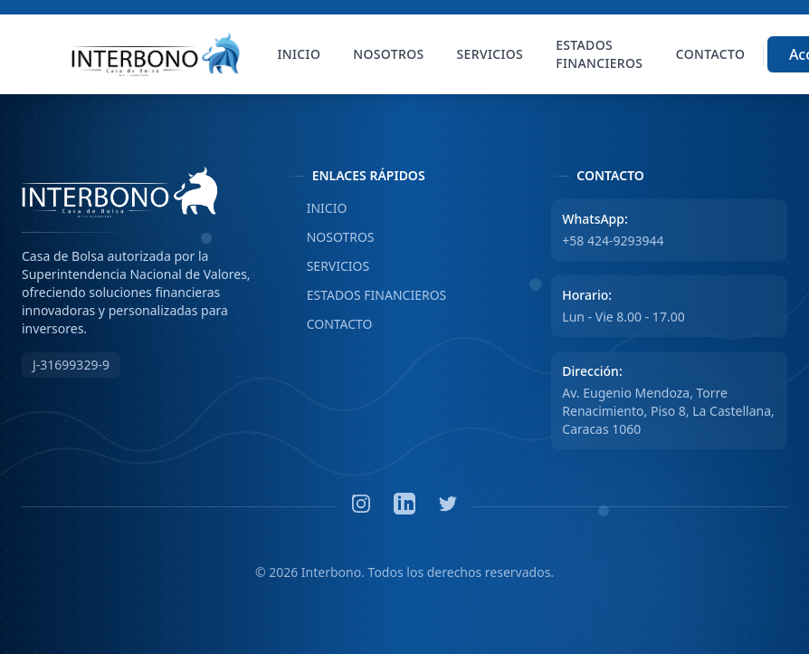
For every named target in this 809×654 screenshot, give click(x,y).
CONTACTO (330, 324)
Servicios (490, 54)
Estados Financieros (599, 54)
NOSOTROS (331, 237)
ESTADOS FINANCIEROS (367, 295)
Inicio (299, 54)
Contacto (710, 54)
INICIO (317, 208)
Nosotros (388, 54)
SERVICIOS (328, 266)
